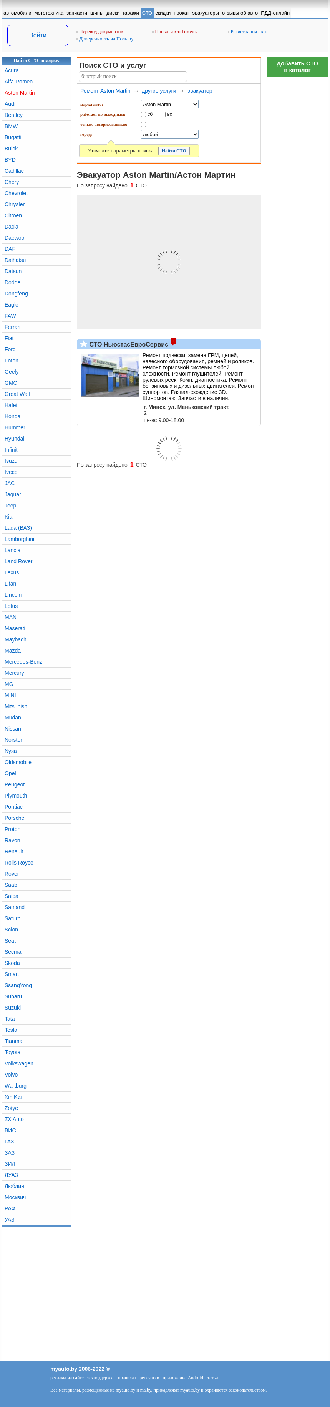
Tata (10, 1019)
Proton (12, 829)
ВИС (10, 1130)
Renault (14, 851)
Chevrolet (16, 193)
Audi (10, 104)
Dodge (12, 282)
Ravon (12, 840)
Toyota (12, 1052)
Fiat (9, 338)
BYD (10, 160)
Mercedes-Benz (23, 662)
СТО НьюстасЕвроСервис (128, 344)
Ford (10, 349)
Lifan (10, 584)
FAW (10, 316)
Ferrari (12, 327)
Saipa (11, 896)
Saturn (12, 918)
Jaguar (13, 494)
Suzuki (13, 1008)
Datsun (13, 271)
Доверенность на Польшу (105, 39)
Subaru (13, 996)
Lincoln (13, 595)
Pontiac (14, 807)
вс (169, 114)
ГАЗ (9, 1141)
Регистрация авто (247, 31)
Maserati (15, 628)
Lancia (12, 550)
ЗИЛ (10, 1164)
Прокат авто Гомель (174, 31)
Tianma (13, 1041)
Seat (10, 941)
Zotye (11, 1108)
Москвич (15, 1197)
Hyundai (14, 439)
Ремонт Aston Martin (105, 91)
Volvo (11, 1075)
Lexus (12, 572)
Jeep (10, 505)
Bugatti (13, 137)
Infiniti (12, 450)
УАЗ (10, 1220)
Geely (12, 372)
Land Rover (18, 561)
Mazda (13, 651)
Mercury (14, 673)
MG (9, 684)
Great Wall (17, 394)
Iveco (11, 472)
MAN (11, 617)
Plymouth (16, 796)
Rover (12, 874)
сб (150, 114)
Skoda (12, 963)
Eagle (11, 305)
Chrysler (15, 204)
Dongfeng (16, 293)
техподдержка (100, 1377)
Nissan (13, 729)
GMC (11, 383)
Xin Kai (13, 1097)
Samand (15, 907)
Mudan (13, 717)
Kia (8, 517)
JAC (10, 483)
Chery (12, 182)
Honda (12, 416)
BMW (11, 126)
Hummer (15, 427)
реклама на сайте (67, 1377)
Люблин (14, 1186)
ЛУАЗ (11, 1175)
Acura (12, 70)
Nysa (11, 751)
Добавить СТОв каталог (297, 66)
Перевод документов (99, 31)
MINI (10, 695)
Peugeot (15, 784)
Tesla (11, 1030)
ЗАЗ (10, 1153)
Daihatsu (15, 260)
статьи (212, 1377)
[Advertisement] (297, 195)
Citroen (13, 215)
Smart (12, 974)
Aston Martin (20, 93)
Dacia (11, 227)
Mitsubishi (16, 706)
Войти (37, 35)
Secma (13, 952)
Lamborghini (19, 539)
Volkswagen (19, 1063)
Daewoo (14, 238)
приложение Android (183, 1377)
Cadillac (14, 171)
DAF (10, 249)
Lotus (11, 606)
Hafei (11, 405)
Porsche (14, 818)
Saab (11, 885)
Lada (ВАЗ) (18, 528)
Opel (10, 773)
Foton (11, 360)
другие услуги (159, 91)
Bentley (14, 115)
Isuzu (11, 461)
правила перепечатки (138, 1377)
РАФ (10, 1208)
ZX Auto (14, 1119)
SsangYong (18, 985)
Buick (11, 148)
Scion (11, 929)
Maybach (16, 639)
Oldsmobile (18, 762)
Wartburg (16, 1086)
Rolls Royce (19, 863)
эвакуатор (199, 91)
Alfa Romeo (19, 81)
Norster (13, 740)
